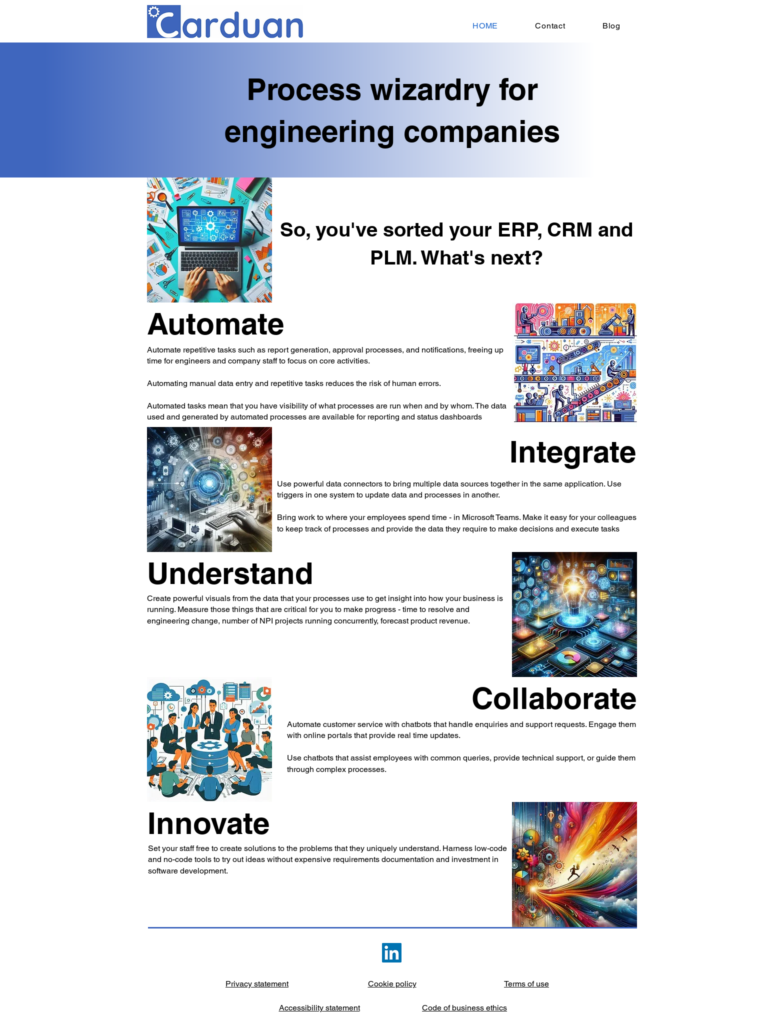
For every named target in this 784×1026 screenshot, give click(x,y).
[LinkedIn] (392, 952)
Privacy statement (257, 983)
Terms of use (526, 983)
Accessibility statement (319, 1007)
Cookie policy (392, 983)
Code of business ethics (464, 1007)
